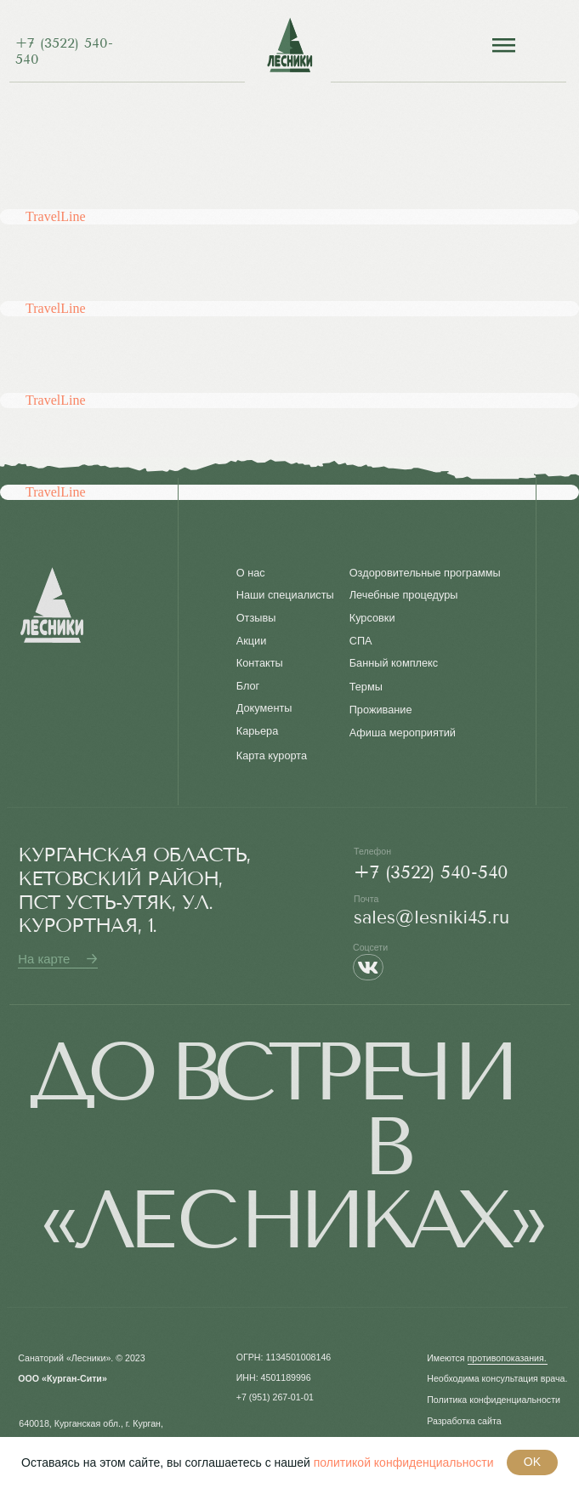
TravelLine (56, 216)
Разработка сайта (464, 1421)
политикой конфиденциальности (404, 1462)
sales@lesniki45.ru (431, 917)
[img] (289, 45)
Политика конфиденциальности (493, 1399)
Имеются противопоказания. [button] (487, 1358)
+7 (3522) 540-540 (431, 872)
